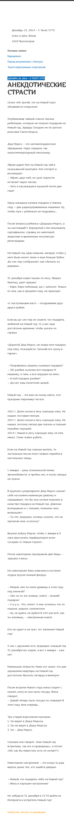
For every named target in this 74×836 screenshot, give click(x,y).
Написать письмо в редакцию (26, 812)
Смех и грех (19, 35)
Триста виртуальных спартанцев (26, 67)
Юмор (32, 35)
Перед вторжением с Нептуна (25, 61)
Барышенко (14, 56)
